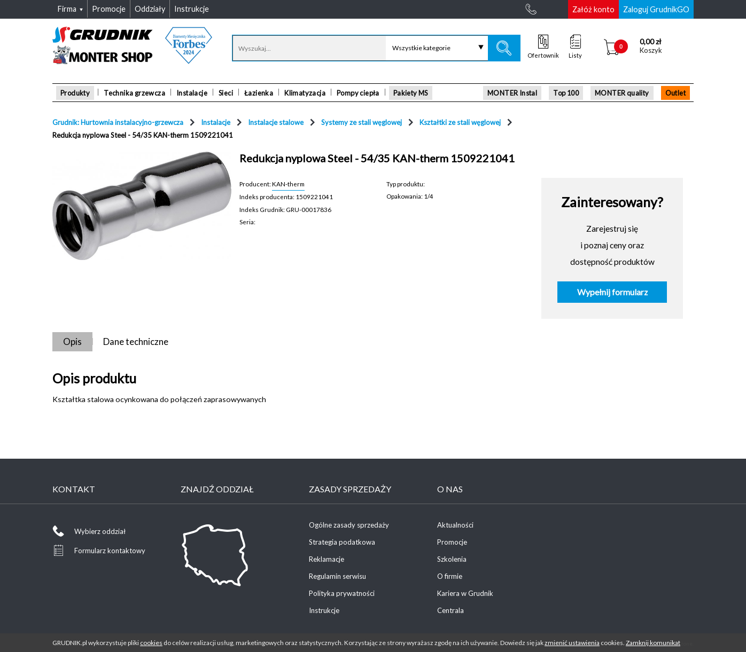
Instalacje (191, 93)
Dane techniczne (135, 341)
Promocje (452, 542)
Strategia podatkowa (342, 542)
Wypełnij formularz (612, 292)
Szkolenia (452, 559)
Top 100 (566, 93)
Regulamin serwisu (337, 576)
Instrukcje (324, 610)
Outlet (675, 93)
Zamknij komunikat (653, 643)
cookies (151, 643)
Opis (72, 341)
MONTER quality (622, 93)
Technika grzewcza (134, 93)
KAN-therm (288, 183)
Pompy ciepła (358, 93)
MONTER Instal (512, 93)
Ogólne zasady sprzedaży (349, 525)
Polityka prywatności (342, 593)
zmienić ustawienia (572, 643)
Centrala (450, 610)
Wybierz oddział (100, 531)
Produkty (75, 93)
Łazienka (258, 93)
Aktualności (455, 525)
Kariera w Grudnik (465, 593)
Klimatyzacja (304, 93)
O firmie (449, 576)
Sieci (226, 93)
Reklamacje (326, 559)
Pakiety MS (410, 93)
